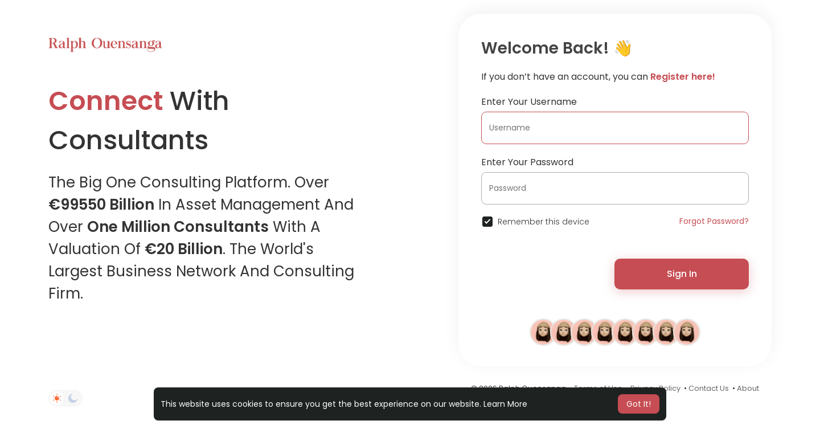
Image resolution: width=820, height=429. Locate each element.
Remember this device (543, 221)
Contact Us (708, 388)
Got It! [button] (638, 404)
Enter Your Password (527, 162)
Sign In (682, 273)
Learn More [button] (505, 404)
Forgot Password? (714, 221)
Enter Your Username (529, 101)
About (748, 388)
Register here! (682, 76)
